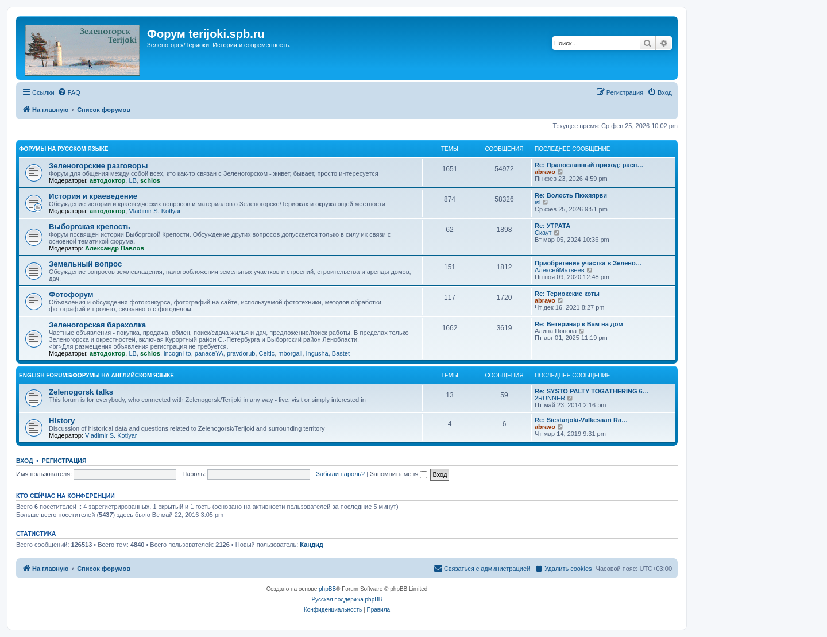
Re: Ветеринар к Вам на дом (579, 324)
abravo (545, 171)
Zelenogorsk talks (81, 392)
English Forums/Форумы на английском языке (96, 375)
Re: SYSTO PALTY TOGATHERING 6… (592, 391)
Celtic (267, 353)
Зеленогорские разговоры (98, 165)
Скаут (543, 232)
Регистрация (64, 460)
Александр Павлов (114, 248)
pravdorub (241, 353)
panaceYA (209, 353)
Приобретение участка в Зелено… (588, 263)
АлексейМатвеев (560, 270)
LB (132, 180)
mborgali (290, 353)
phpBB (327, 589)
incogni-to (177, 353)
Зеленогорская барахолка (97, 325)
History (62, 420)
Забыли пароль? (340, 473)
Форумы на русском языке (63, 149)
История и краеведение (93, 196)
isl (537, 202)
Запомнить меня (398, 473)
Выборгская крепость (90, 226)
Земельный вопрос (85, 264)
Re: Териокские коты (567, 293)
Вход (24, 460)
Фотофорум (71, 294)
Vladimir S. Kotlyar (154, 210)
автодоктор (107, 180)
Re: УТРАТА (552, 225)
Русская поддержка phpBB (346, 599)
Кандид (311, 544)
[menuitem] (68, 92)
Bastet (341, 353)
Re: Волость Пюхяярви (571, 195)
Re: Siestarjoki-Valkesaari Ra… (581, 419)
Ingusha (317, 353)
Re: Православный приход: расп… (589, 164)
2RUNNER (550, 398)
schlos (150, 180)
